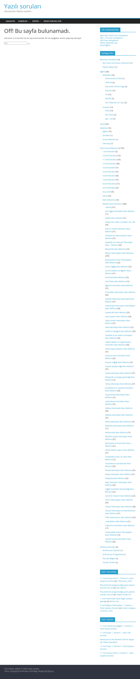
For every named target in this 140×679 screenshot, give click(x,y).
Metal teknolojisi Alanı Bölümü (118, 421)
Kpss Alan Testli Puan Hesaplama (114, 35)
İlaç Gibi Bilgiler (109, 558)
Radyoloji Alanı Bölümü (115, 478)
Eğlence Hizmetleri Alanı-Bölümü (119, 285)
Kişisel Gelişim (109, 67)
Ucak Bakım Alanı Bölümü (116, 521)
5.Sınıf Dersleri (109, 171)
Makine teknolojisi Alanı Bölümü (118, 408)
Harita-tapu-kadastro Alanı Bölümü (120, 349)
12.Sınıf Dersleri (109, 163)
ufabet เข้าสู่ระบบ (124, 594)
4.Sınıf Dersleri (109, 167)
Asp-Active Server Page (115, 86)
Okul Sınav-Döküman (109, 148)
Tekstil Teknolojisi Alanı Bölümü (118, 506)
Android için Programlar (113, 554)
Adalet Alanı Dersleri (113, 218)
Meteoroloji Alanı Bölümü (116, 432)
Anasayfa (10, 21)
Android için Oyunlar (111, 550)
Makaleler (107, 75)
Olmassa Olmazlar (108, 547)
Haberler (22, 21)
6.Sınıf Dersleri (109, 175)
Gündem (106, 135)
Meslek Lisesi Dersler (111, 204)
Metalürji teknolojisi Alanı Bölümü (119, 425)
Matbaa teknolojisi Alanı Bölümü (119, 415)
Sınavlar (106, 107)
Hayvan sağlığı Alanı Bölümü (117, 362)
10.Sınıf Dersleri (109, 155)
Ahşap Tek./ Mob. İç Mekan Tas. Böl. (120, 222)
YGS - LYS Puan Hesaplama (111, 38)
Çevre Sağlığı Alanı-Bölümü (116, 266)
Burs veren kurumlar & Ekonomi (116, 63)
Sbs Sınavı (109, 114)
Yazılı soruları (22, 6)
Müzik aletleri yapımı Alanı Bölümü (120, 450)
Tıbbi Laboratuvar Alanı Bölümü (118, 517)
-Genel (108, 207)
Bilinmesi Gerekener (108, 59)
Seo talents (121, 588)
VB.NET (108, 98)
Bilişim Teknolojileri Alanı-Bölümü (119, 253)
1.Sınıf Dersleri (109, 151)
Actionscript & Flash (113, 78)
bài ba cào (114, 601)
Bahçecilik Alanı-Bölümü (115, 249)
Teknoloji (106, 143)
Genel (102, 124)
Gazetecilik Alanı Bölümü (115, 312)
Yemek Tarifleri (109, 562)
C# (106, 94)
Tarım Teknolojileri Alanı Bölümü (119, 500)
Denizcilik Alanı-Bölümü (115, 277)
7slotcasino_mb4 (125, 581)
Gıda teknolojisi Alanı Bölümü (117, 327)
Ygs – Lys (109, 118)
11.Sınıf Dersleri (109, 159)
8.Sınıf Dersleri (109, 183)
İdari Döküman (109, 200)
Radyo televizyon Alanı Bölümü (118, 474)
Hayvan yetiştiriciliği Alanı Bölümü (119, 366)
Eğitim (35, 21)
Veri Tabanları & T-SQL (114, 102)
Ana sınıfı (106, 192)
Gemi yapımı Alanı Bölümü (116, 316)
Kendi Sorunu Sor (52, 21)
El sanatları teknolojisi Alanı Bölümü (120, 292)
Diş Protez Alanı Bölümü (115, 281)
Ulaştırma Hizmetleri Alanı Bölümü (119, 525)
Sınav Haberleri (109, 139)
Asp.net (108, 90)
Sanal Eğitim (105, 45)
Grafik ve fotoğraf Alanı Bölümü (118, 331)
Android (108, 82)
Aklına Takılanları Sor (109, 43)
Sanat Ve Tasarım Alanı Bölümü (118, 496)
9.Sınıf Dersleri (109, 188)
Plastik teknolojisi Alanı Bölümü (118, 470)
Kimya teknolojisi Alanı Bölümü (118, 384)
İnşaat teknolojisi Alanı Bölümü (118, 373)
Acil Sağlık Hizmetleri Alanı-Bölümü (120, 211)
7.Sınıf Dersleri (109, 179)
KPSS (107, 110)
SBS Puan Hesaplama (109, 40)
